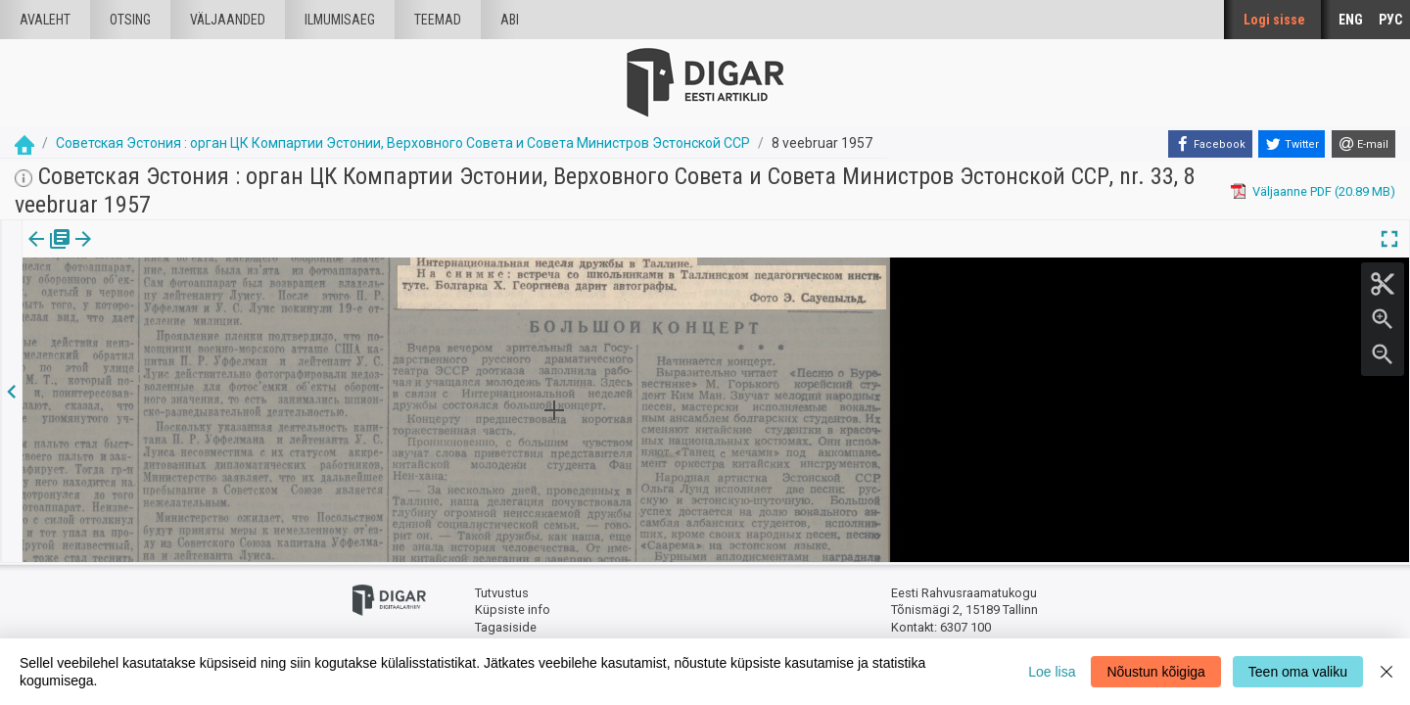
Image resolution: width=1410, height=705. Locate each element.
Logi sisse (1274, 19)
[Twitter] (1291, 144)
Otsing (130, 19)
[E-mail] (1363, 144)
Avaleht (45, 19)
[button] (167, 252)
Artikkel (137, 252)
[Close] (1386, 671)
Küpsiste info (512, 609)
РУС (1390, 19)
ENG (1351, 19)
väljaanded (227, 19)
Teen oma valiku (1297, 672)
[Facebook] (1210, 144)
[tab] (49, 253)
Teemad (437, 19)
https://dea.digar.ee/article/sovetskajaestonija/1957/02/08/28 (200, 330)
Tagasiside (506, 627)
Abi (509, 19)
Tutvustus (502, 593)
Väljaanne (49, 252)
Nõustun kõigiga (1155, 672)
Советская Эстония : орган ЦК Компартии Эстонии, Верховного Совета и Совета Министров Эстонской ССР (403, 143)
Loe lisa (1051, 672)
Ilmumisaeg (340, 19)
